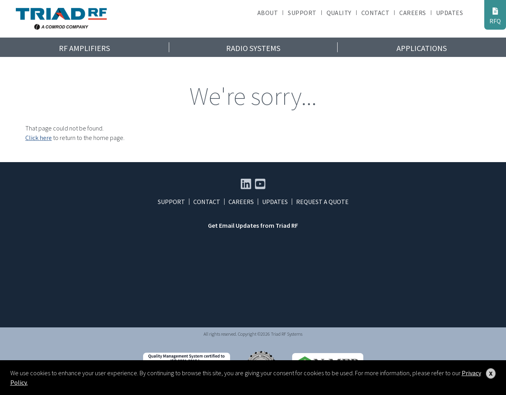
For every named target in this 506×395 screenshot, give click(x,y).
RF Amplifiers (84, 48)
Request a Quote (322, 202)
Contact (375, 13)
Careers (412, 13)
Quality (339, 13)
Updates (449, 13)
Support (302, 13)
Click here (38, 138)
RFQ (495, 16)
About (267, 13)
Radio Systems (253, 48)
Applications (421, 48)
